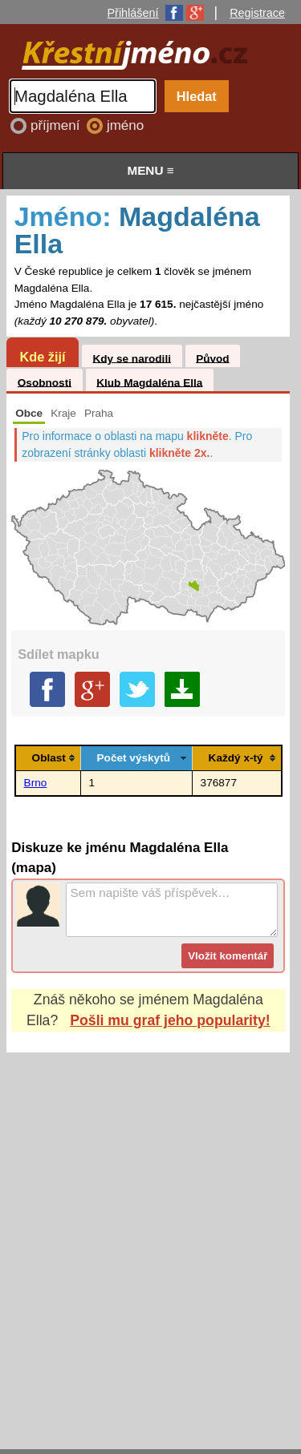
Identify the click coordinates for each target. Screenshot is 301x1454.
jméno (125, 125)
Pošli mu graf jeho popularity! (170, 1020)
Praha (98, 413)
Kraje (63, 413)
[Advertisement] (150, 1235)
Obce (29, 413)
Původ (213, 358)
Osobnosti (44, 382)
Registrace (257, 12)
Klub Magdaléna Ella (149, 382)
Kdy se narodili (131, 358)
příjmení (57, 125)
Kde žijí (42, 356)
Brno (35, 783)
